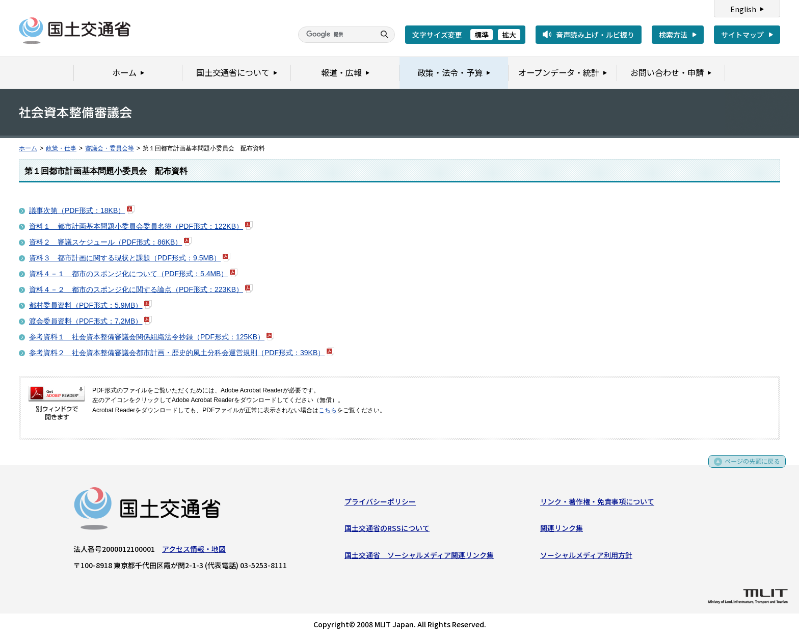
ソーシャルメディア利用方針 (586, 557)
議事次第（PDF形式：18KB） (77, 210)
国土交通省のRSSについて (387, 530)
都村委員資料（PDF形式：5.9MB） (85, 305)
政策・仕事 (61, 148)
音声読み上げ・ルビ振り (595, 35)
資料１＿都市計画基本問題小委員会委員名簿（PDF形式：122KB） (136, 226)
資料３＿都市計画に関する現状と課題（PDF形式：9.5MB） (125, 258)
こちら (327, 410)
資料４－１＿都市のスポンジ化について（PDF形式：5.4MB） (128, 274)
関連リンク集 (561, 530)
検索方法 (673, 35)
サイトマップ (742, 35)
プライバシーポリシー (380, 503)
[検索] (335, 34)
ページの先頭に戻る (749, 467)
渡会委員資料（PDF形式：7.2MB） (85, 321)
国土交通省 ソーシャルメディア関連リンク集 (419, 557)
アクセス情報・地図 (194, 551)
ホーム (28, 148)
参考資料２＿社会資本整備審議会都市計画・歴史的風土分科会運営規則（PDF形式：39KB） (177, 353)
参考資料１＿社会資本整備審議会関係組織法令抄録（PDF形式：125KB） (146, 337)
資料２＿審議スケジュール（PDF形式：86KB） (105, 242)
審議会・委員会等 (109, 148)
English (743, 9)
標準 (481, 35)
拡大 (509, 35)
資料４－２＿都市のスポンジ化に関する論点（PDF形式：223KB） (136, 289)
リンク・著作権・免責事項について (597, 503)
